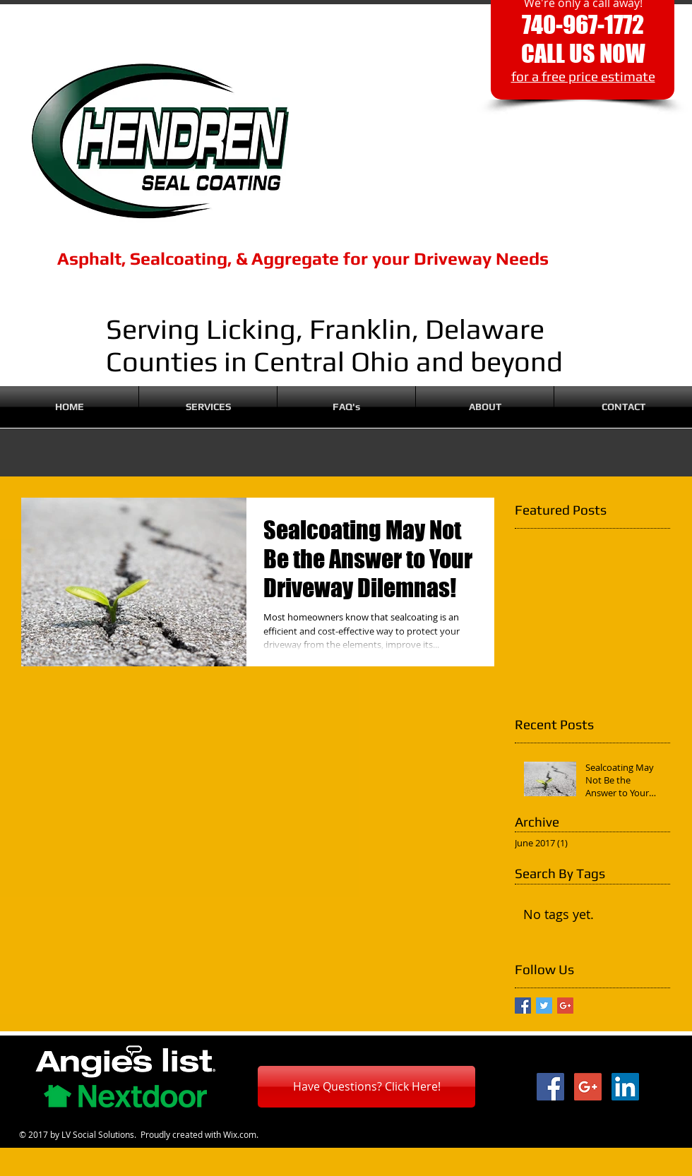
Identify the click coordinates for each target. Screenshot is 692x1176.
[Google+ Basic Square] (565, 1005)
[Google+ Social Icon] (588, 1086)
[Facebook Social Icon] (550, 1086)
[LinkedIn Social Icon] (625, 1086)
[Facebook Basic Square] (523, 1005)
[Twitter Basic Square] (544, 1005)
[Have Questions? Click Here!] (366, 1087)
